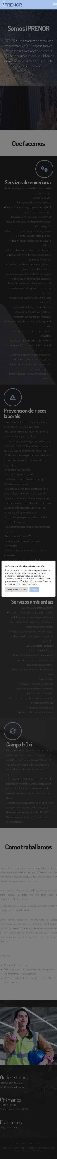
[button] (55, 4)
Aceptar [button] (34, 589)
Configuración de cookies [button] (16, 589)
